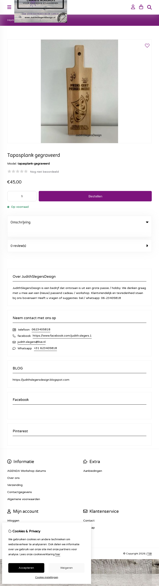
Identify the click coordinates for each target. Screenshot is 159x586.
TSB (149, 545)
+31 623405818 (45, 339)
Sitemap (89, 519)
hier (57, 554)
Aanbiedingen (92, 462)
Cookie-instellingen (46, 577)
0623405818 (41, 321)
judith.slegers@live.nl (32, 333)
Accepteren (26, 568)
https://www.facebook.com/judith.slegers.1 (62, 327)
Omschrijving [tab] (79, 222)
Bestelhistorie (16, 519)
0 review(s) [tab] (79, 237)
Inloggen (13, 512)
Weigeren (66, 568)
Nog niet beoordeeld (44, 171)
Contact (89, 512)
